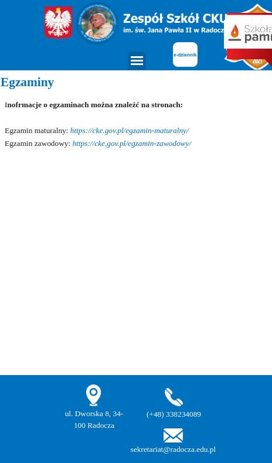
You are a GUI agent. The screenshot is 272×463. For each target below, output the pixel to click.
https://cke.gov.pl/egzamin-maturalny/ (129, 130)
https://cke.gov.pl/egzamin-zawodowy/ (132, 143)
